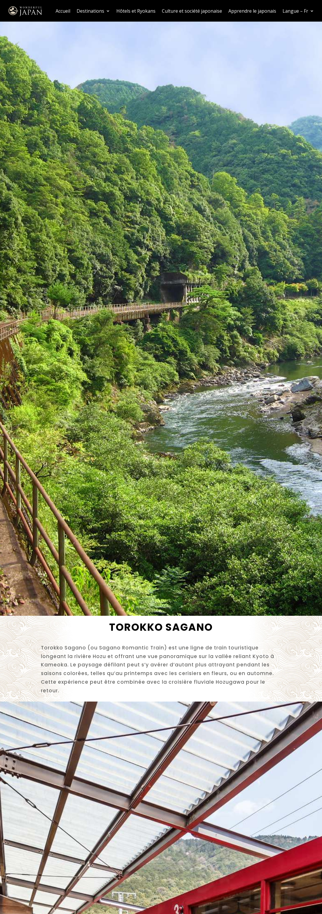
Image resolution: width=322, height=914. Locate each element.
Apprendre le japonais (252, 11)
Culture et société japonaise (192, 11)
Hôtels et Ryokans (136, 11)
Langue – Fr (295, 11)
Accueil (63, 11)
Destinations (90, 11)
